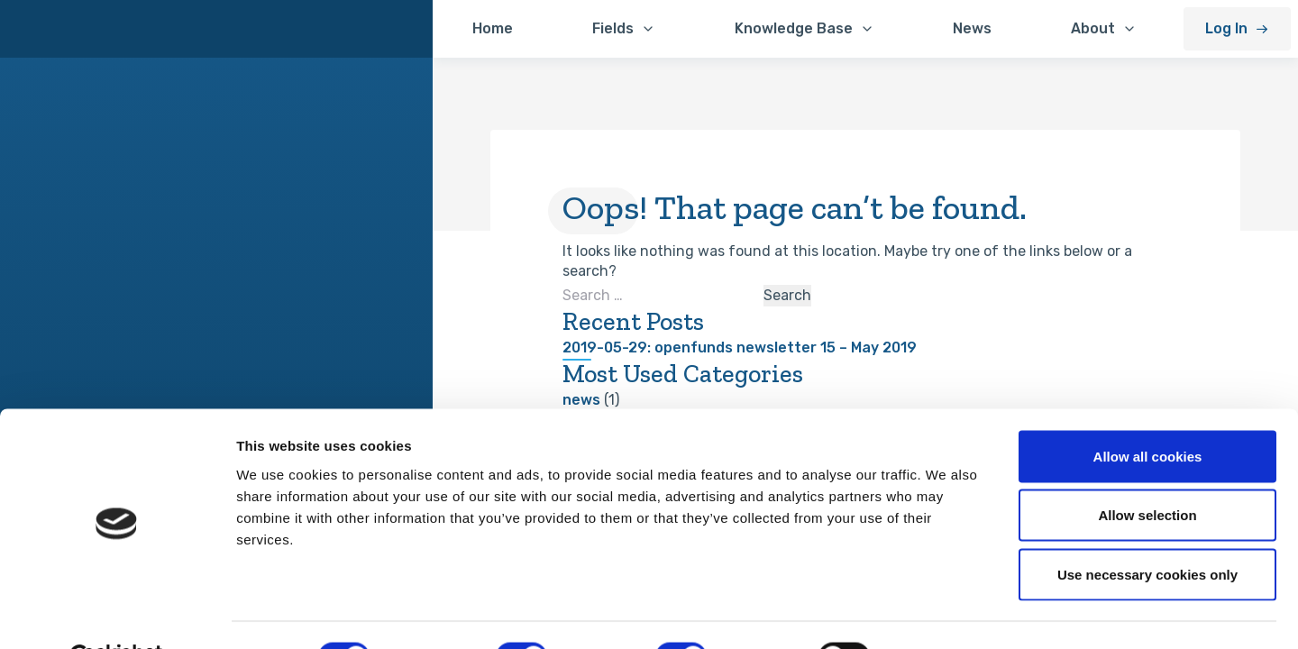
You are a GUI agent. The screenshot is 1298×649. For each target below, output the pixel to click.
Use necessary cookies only (1147, 530)
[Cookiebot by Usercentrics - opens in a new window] (117, 613)
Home (492, 28)
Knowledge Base (794, 28)
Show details (946, 613)
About (1093, 28)
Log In (1226, 28)
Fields (613, 28)
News (972, 28)
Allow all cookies (1147, 412)
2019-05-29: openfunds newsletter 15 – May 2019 (739, 347)
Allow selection (1147, 472)
